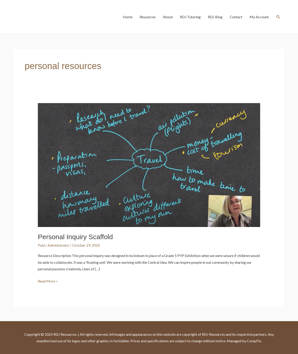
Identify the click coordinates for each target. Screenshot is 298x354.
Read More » (48, 280)
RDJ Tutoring (190, 17)
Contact (236, 17)
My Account (259, 17)
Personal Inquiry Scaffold (75, 237)
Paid (41, 245)
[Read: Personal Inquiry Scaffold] (149, 164)
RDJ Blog (215, 17)
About (168, 17)
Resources (148, 17)
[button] (278, 17)
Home (127, 17)
